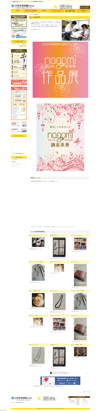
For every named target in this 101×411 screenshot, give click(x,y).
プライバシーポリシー (16, 163)
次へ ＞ (88, 373)
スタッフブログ (85, 401)
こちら (48, 181)
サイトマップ (14, 166)
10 (67, 372)
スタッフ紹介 (85, 400)
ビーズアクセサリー (34, 235)
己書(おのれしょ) (54, 235)
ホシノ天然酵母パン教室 (35, 290)
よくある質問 (14, 159)
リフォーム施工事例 (71, 401)
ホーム (30, 14)
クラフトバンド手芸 (76, 235)
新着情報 (13, 161)
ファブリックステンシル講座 (36, 261)
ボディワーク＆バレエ (55, 261)
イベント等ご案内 (71, 400)
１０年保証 (77, 400)
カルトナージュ (75, 261)
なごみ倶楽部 (78, 401)
